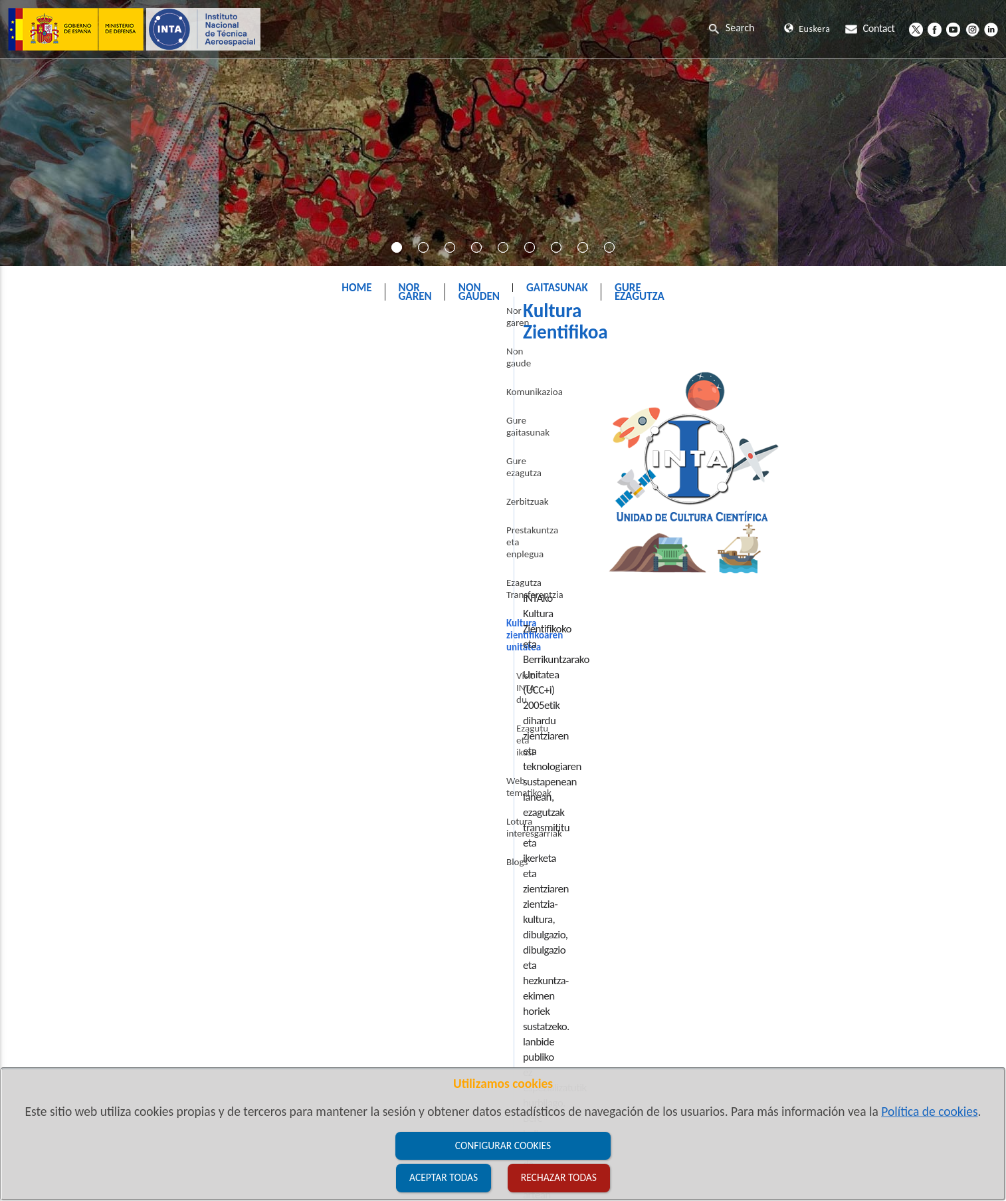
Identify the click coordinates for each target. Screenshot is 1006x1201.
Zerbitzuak (72, 504)
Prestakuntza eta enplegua (104, 533)
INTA (422, 322)
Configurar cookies (503, 1145)
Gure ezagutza (79, 475)
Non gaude (73, 390)
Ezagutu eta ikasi (94, 647)
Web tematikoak (84, 676)
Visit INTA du (86, 618)
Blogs (61, 733)
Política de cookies (929, 1111)
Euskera (807, 29)
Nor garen (71, 361)
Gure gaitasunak (83, 447)
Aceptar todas (443, 1177)
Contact (870, 28)
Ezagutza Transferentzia (98, 561)
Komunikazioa (79, 418)
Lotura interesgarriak (93, 704)
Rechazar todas (559, 1177)
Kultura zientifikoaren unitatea (523, 322)
